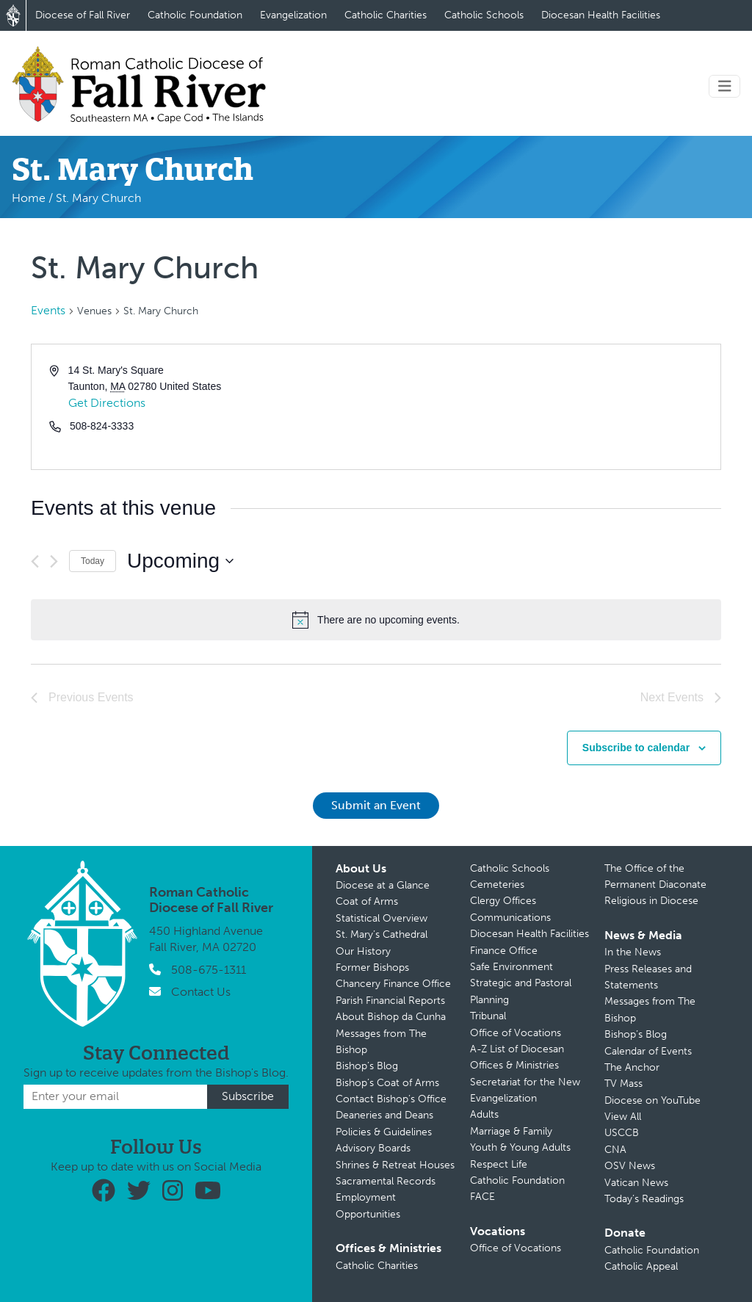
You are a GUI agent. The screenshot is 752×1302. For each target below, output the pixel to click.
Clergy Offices (503, 900)
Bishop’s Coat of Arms (387, 1083)
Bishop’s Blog (367, 1066)
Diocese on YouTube (652, 1100)
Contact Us (201, 992)
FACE (482, 1196)
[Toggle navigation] (725, 86)
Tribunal (488, 1016)
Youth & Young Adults (520, 1147)
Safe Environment (511, 967)
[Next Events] (54, 561)
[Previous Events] (35, 561)
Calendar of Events (648, 1051)
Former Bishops (372, 967)
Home (29, 198)
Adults (484, 1114)
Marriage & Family (511, 1131)
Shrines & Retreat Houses (395, 1165)
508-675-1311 (208, 970)
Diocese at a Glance (383, 885)
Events (48, 310)
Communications (510, 917)
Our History (363, 951)
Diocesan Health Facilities (600, 15)
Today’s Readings (644, 1199)
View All (622, 1116)
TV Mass (623, 1083)
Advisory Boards (373, 1148)
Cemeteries (497, 884)
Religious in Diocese (651, 900)
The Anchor (631, 1067)
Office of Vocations (515, 1033)
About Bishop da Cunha (391, 1016)
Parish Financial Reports (390, 1000)
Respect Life (498, 1164)
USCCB (621, 1132)
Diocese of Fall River (82, 15)
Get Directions (106, 403)
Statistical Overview (381, 918)
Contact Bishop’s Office (391, 1099)
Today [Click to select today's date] (92, 561)
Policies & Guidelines (384, 1132)
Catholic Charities (385, 15)
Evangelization (293, 15)
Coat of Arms (367, 901)
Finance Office (504, 950)
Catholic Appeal (641, 1266)
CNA (615, 1149)
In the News (632, 952)
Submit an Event (376, 805)
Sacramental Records (385, 1181)
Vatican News (636, 1182)
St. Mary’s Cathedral (381, 934)
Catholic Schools (484, 15)
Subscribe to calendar (636, 747)
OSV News (629, 1166)
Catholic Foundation (195, 15)
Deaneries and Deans (384, 1115)
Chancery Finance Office (393, 983)
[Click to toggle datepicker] (180, 561)
